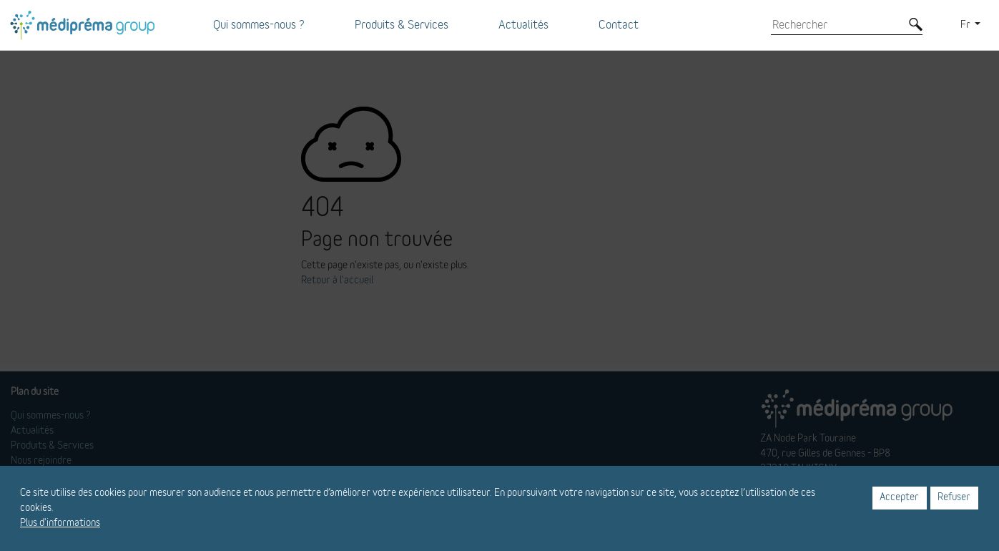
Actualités (523, 25)
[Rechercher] (836, 25)
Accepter (899, 497)
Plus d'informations (60, 523)
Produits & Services (401, 25)
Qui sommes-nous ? (259, 25)
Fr (966, 25)
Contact (619, 25)
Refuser (954, 497)
